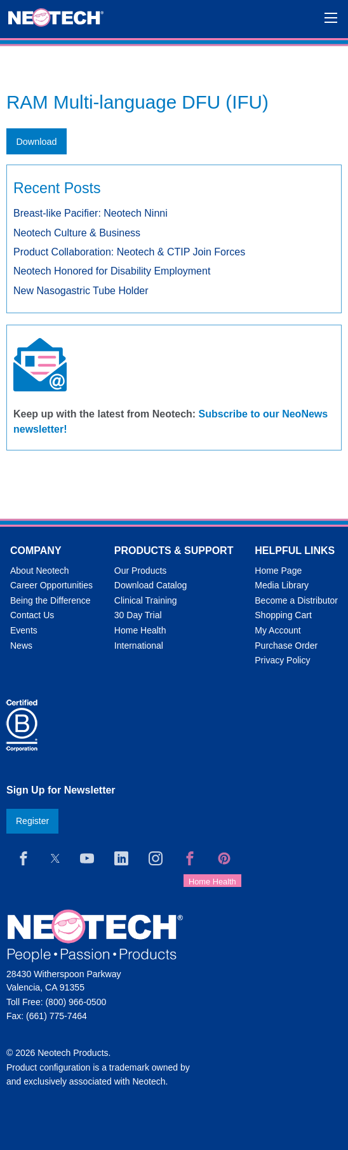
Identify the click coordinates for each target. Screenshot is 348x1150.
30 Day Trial (138, 615)
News (21, 645)
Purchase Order (286, 645)
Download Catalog (150, 585)
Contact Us (32, 615)
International (138, 645)
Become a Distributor (296, 600)
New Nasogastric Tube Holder (81, 290)
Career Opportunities (51, 585)
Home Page (278, 570)
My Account (277, 630)
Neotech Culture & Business (76, 232)
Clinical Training (145, 600)
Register (32, 821)
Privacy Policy (282, 660)
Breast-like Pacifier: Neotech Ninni (90, 213)
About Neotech (39, 570)
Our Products (140, 570)
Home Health (140, 630)
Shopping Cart (283, 615)
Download (36, 142)
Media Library (282, 585)
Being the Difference (50, 600)
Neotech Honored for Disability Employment (111, 271)
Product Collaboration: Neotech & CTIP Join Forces (129, 252)
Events (23, 630)
